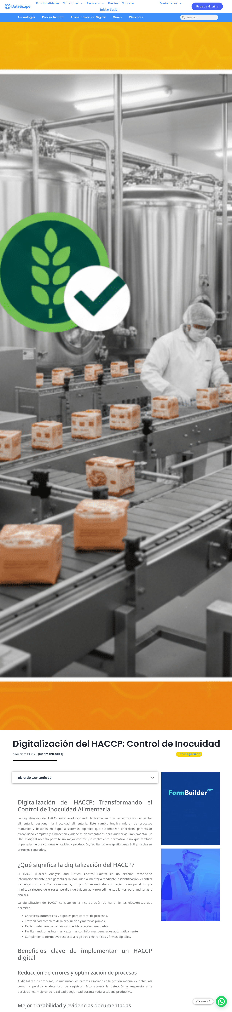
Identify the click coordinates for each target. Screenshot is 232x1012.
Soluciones (73, 3)
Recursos (95, 3)
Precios (113, 3)
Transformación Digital (88, 17)
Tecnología (26, 17)
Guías (117, 17)
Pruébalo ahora (190, 822)
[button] (152, 777)
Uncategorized (189, 754)
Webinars (136, 17)
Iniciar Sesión (109, 9)
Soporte (128, 3)
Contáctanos (170, 3)
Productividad (52, 17)
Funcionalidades (48, 3)
